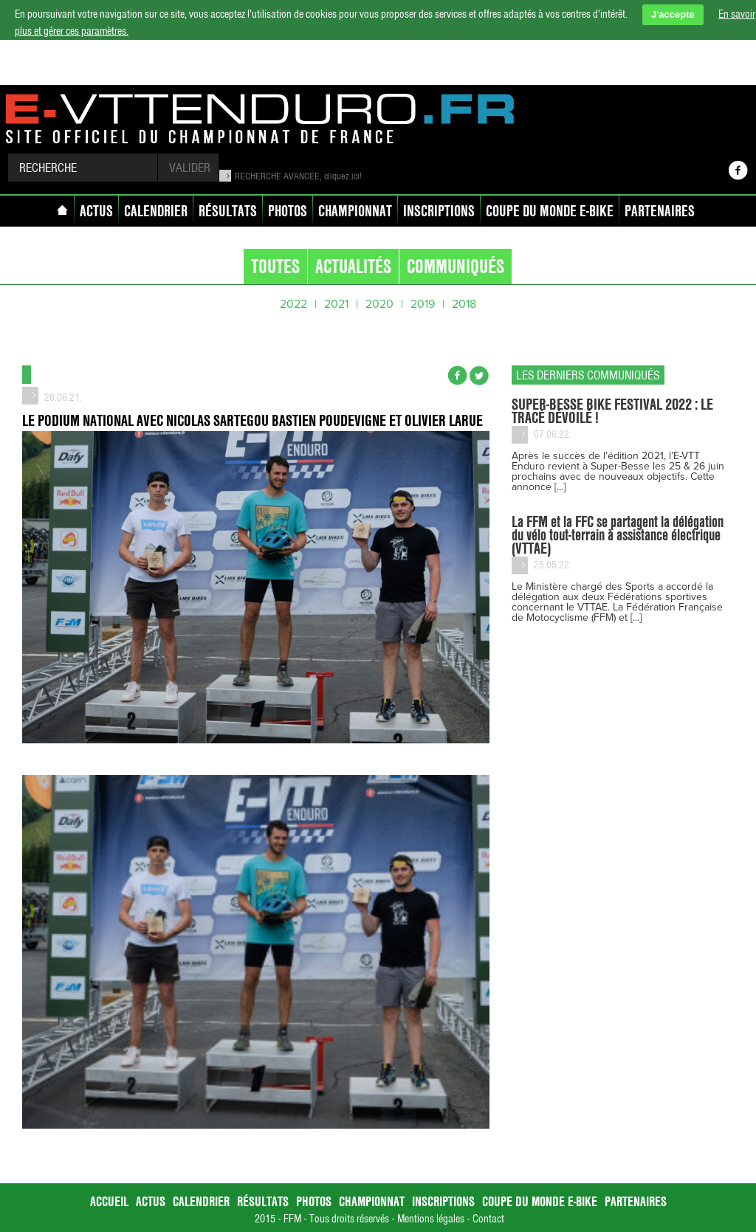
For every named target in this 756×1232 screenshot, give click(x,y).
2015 (265, 1219)
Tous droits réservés (349, 1219)
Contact (488, 1219)
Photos (287, 211)
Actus (96, 211)
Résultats (228, 211)
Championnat (355, 211)
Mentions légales (430, 1219)
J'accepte (673, 14)
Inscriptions (439, 211)
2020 (379, 304)
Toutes (275, 266)
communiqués (455, 266)
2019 (422, 304)
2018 (464, 304)
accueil (65, 212)
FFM (292, 1219)
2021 (336, 304)
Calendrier (156, 211)
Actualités (353, 266)
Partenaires (660, 211)
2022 (293, 304)
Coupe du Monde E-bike (550, 211)
